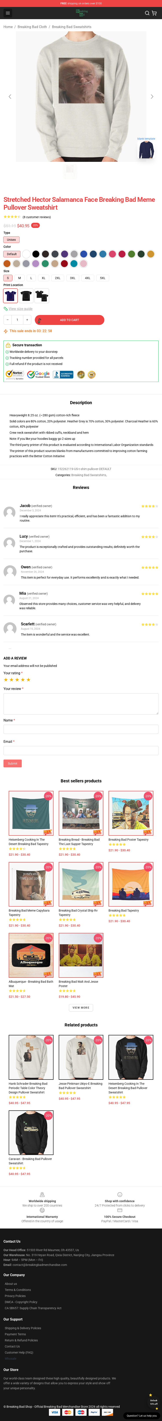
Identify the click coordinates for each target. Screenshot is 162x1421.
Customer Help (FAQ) (19, 1352)
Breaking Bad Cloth (32, 27)
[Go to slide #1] (69, 171)
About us (11, 1283)
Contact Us (12, 1346)
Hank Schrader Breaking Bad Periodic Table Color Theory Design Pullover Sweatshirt (28, 1088)
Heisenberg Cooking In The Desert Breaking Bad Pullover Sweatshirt (128, 1088)
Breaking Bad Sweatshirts (71, 27)
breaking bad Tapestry (124, 910)
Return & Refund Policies (21, 1340)
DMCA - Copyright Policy (21, 1302)
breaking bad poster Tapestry (129, 839)
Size (6, 271)
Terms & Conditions (18, 1290)
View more (81, 1007)
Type (6, 232)
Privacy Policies (15, 1296)
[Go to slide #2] (92, 171)
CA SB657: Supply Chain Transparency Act (33, 1308)
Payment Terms (15, 1334)
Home (8, 27)
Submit (12, 763)
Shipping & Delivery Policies (23, 1328)
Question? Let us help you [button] (142, 1415)
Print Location (13, 285)
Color (7, 246)
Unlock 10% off (154, 1402)
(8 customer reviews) (37, 217)
